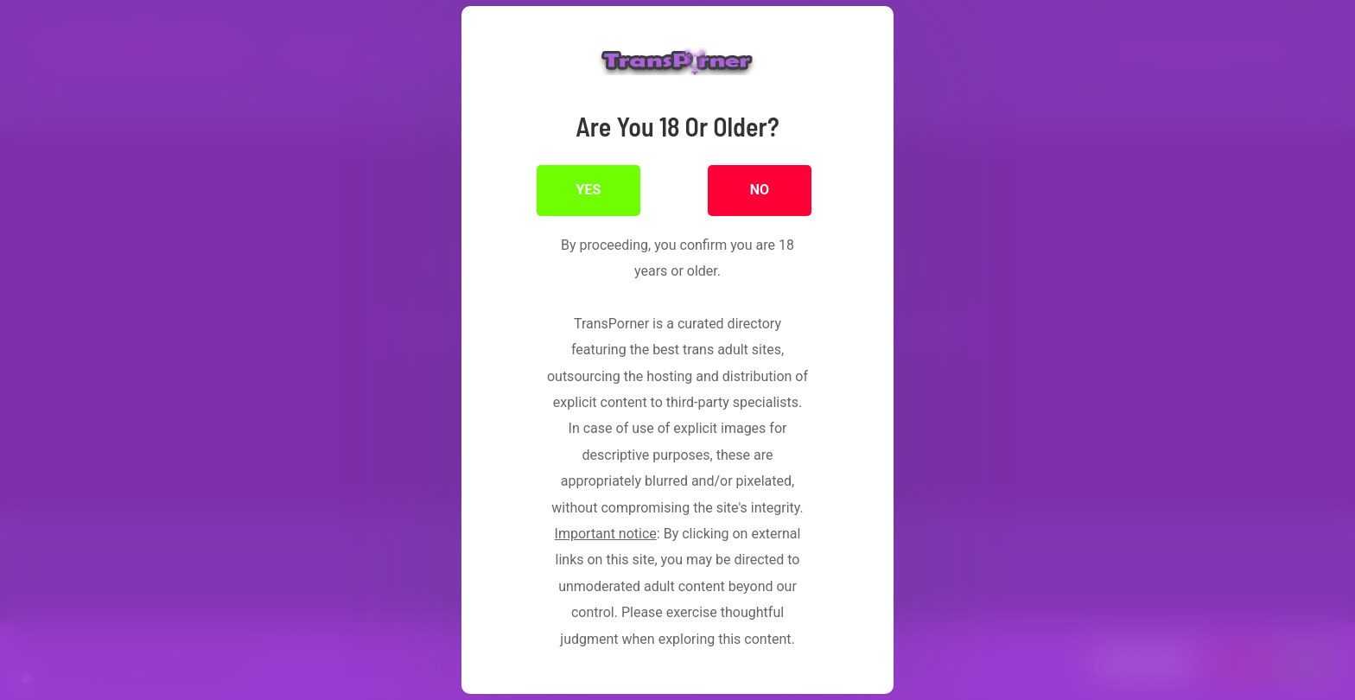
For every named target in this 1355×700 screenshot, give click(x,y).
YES (588, 189)
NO (759, 189)
